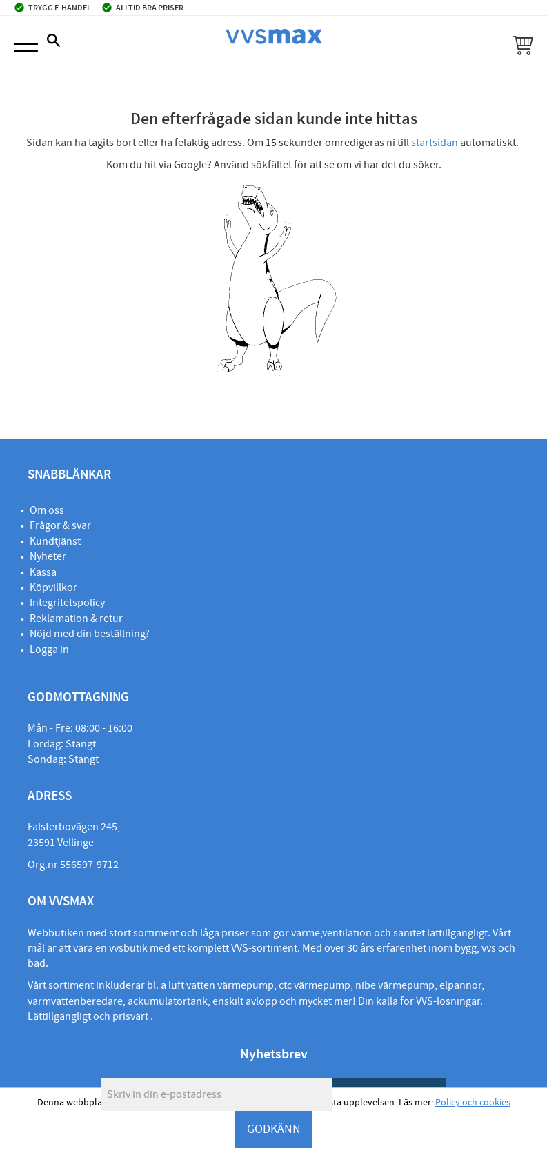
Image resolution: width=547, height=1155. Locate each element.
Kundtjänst (55, 541)
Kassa (43, 572)
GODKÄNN (274, 1129)
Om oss (47, 510)
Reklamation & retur (76, 618)
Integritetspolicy (67, 603)
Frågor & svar (60, 525)
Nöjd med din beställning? (90, 634)
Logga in (49, 649)
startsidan (434, 143)
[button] (26, 51)
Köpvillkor (53, 587)
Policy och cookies (472, 1102)
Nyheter (48, 556)
